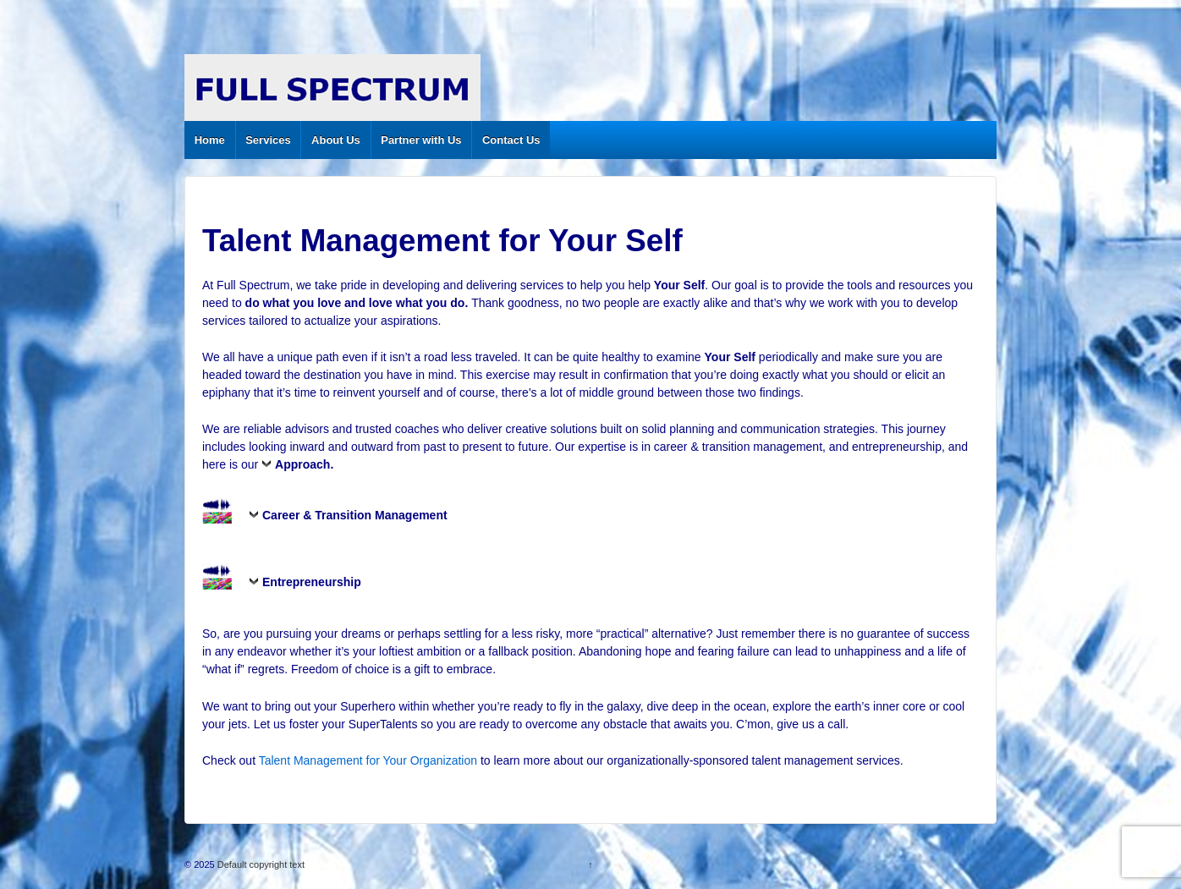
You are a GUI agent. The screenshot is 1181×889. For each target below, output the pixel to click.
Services (268, 140)
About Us (335, 140)
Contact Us (511, 140)
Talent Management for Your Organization (368, 760)
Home (210, 140)
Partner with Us (421, 140)
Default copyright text (260, 864)
